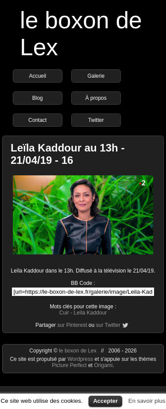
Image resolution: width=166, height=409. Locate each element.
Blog (37, 98)
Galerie (95, 76)
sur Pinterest (72, 325)
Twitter (96, 120)
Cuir (64, 313)
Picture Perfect (69, 365)
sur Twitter (108, 325)
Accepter (105, 401)
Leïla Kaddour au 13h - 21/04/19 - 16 (67, 154)
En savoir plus (147, 401)
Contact (37, 120)
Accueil (37, 76)
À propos (96, 98)
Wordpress (80, 359)
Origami (103, 365)
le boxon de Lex (78, 351)
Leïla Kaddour (90, 313)
